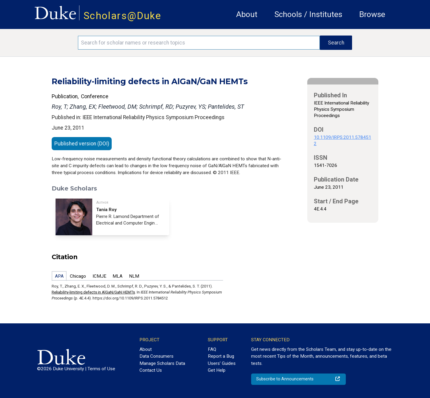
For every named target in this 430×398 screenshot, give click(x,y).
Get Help (216, 370)
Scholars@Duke (122, 15)
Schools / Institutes (308, 14)
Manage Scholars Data (162, 363)
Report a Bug (221, 356)
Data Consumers (156, 356)
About (246, 14)
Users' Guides (222, 363)
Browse (372, 14)
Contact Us (150, 370)
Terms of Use (101, 368)
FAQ (212, 349)
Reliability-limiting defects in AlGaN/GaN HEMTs (93, 292)
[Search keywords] (199, 43)
